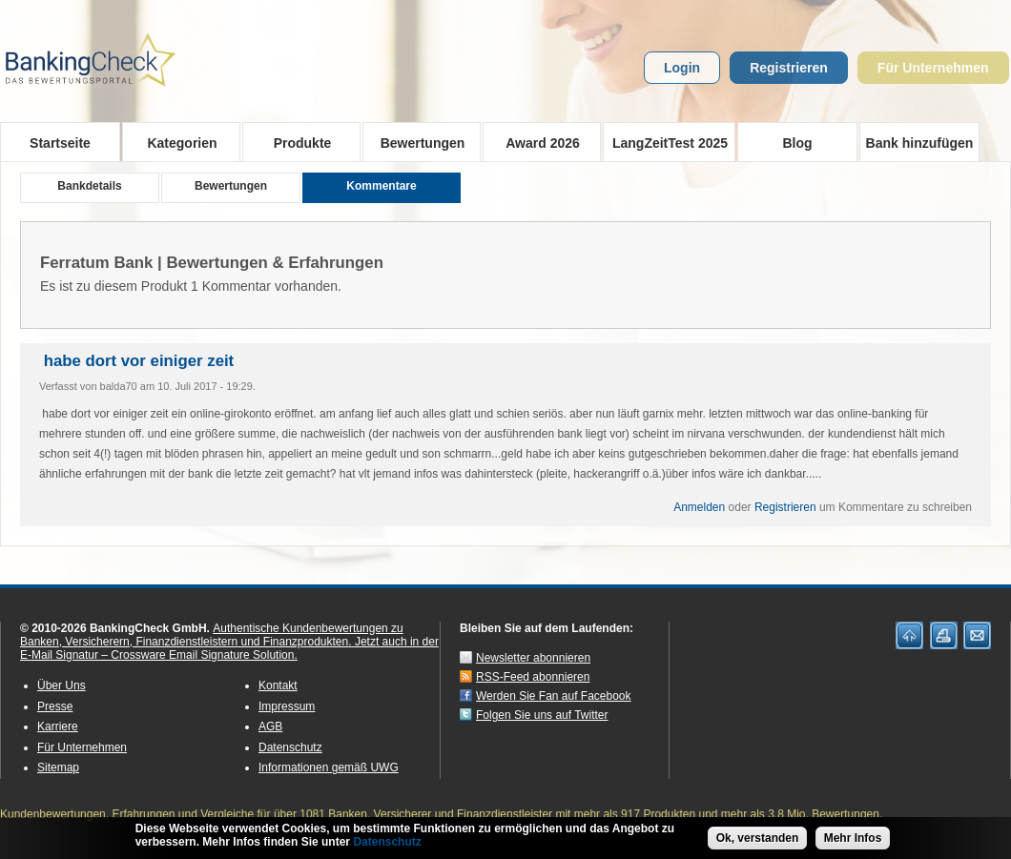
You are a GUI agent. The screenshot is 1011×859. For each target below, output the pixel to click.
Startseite (60, 143)
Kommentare (381, 186)
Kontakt (278, 685)
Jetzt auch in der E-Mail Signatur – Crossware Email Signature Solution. (229, 648)
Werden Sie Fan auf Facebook (553, 696)
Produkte (296, 142)
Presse (54, 706)
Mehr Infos (853, 842)
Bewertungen (416, 142)
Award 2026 (536, 142)
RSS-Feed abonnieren (532, 677)
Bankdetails (89, 186)
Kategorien (176, 142)
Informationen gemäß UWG (328, 767)
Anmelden (699, 507)
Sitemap (58, 767)
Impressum (286, 706)
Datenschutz (290, 747)
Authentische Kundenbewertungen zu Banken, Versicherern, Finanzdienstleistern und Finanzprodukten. (211, 635)
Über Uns (61, 685)
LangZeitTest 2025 (665, 142)
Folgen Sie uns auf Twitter (542, 715)
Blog (797, 143)
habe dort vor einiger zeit (136, 361)
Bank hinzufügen (920, 143)
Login (682, 67)
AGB (270, 726)
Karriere (57, 726)
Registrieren (789, 67)
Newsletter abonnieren (533, 658)
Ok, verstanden (757, 842)
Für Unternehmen (933, 67)
